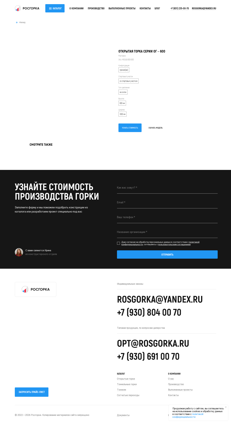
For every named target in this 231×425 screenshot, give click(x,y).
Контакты (145, 8)
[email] (167, 202)
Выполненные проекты (122, 8)
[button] (31, 392)
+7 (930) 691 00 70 (148, 356)
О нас (171, 378)
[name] (167, 188)
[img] (27, 8)
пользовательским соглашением (174, 244)
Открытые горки (126, 378)
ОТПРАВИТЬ (167, 254)
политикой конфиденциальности (188, 415)
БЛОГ (157, 8)
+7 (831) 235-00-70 (180, 8)
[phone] (167, 217)
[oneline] (167, 232)
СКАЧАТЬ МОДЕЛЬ (156, 127)
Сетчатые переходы (128, 395)
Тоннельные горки (127, 384)
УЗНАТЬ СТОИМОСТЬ (130, 127)
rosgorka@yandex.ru (204, 8)
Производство (96, 8)
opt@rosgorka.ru (153, 343)
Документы (123, 415)
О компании (76, 8)
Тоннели (121, 389)
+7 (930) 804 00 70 (149, 311)
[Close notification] (225, 407)
